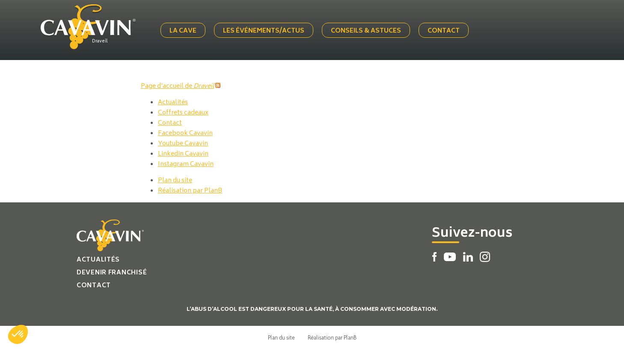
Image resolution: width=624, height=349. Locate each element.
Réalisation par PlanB (190, 191)
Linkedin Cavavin (183, 154)
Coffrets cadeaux (183, 113)
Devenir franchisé (112, 273)
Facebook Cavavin (185, 133)
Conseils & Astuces (366, 31)
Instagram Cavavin (186, 164)
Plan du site (175, 180)
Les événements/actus (263, 31)
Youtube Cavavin (183, 143)
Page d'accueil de (177, 86)
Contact (444, 31)
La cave (182, 31)
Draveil (99, 41)
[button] (18, 334)
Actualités (173, 102)
